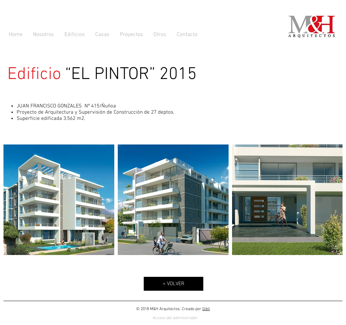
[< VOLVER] (173, 283)
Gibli (206, 309)
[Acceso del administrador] (175, 318)
